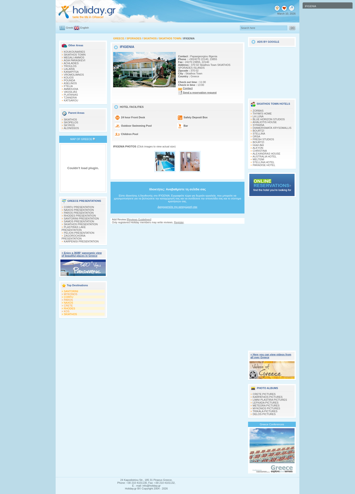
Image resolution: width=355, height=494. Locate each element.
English (84, 27)
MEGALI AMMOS (74, 57)
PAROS (68, 299)
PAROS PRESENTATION (79, 212)
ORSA (256, 136)
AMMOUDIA (71, 89)
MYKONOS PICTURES (266, 408)
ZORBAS (258, 110)
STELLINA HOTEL (264, 162)
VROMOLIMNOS (74, 74)
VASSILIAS (70, 91)
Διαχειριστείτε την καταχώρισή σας (177, 206)
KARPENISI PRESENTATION (81, 241)
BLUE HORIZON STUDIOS (269, 119)
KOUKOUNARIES (74, 51)
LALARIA (69, 69)
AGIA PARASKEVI (74, 60)
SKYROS (69, 125)
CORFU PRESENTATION (79, 207)
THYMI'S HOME (262, 113)
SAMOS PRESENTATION (79, 221)
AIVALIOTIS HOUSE (265, 122)
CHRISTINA (260, 150)
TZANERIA (70, 97)
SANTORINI (71, 291)
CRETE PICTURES (264, 394)
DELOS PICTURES (264, 414)
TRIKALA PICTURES (265, 411)
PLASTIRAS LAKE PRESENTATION (74, 228)
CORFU (68, 297)
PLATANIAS (71, 94)
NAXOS (68, 302)
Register (179, 222)
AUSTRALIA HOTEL (264, 156)
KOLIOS (69, 77)
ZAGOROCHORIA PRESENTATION (73, 237)
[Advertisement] (177, 228)
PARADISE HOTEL (264, 165)
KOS (66, 311)
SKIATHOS (70, 119)
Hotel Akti (258, 145)
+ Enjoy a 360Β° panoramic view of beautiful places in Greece (82, 254)
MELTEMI (258, 159)
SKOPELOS (71, 122)
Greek (69, 27)
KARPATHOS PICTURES (268, 396)
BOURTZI (258, 130)
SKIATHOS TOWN (75, 54)
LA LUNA (258, 116)
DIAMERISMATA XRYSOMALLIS (272, 127)
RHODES (69, 308)
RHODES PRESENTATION (80, 215)
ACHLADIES (71, 63)
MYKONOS (70, 294)
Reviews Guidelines (139, 219)
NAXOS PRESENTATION (79, 209)
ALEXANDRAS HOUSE (266, 153)
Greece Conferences (272, 424)
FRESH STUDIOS (263, 139)
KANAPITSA (71, 71)
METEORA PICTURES (266, 405)
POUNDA (69, 80)
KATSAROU (71, 100)
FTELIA (68, 86)
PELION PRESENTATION (79, 232)
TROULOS (70, 66)
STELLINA (259, 133)
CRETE (68, 305)
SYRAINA (258, 125)
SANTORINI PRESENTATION (81, 218)
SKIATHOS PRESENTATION (81, 224)
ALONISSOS (71, 128)
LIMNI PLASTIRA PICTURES (270, 399)
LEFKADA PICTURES (266, 402)
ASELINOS (70, 83)
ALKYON (258, 147)
